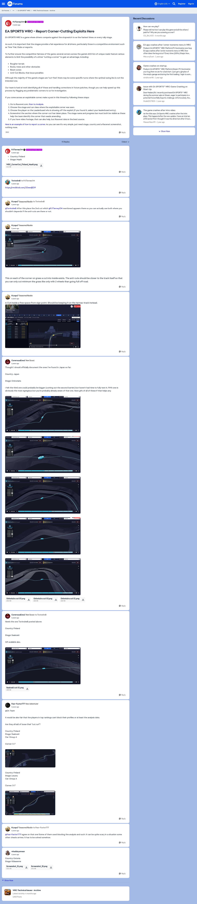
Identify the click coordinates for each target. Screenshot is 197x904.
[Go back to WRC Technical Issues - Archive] (27, 890)
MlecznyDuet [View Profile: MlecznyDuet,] (148, 57)
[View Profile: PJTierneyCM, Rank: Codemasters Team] (8, 23)
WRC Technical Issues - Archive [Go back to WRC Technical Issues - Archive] (44, 11)
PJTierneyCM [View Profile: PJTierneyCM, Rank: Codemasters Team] (18, 22)
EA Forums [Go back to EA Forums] (5, 11)
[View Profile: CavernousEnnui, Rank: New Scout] (7, 361)
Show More (7, 880)
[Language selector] (162, 3)
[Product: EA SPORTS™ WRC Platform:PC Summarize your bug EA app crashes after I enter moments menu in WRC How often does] (167, 51)
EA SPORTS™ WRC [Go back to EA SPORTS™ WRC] (24, 11)
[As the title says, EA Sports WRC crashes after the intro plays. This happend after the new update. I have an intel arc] (167, 116)
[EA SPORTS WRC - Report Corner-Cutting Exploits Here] (26, 153)
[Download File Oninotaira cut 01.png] (83, 599)
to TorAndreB (39, 201)
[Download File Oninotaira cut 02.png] (56, 599)
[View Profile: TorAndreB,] (7, 182)
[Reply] (122, 132)
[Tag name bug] (7, 132)
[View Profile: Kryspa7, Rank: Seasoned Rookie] (7, 203)
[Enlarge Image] (65, 249)
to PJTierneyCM (28, 181)
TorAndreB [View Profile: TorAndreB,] (16, 181)
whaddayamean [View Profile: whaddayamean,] (18, 851)
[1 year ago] (158, 56)
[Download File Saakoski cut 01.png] (27, 688)
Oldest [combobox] (125, 142)
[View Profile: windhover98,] (138, 67)
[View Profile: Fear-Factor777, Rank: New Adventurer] (7, 705)
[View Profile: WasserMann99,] (138, 112)
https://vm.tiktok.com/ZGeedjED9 (20, 187)
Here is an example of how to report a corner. (25, 124)
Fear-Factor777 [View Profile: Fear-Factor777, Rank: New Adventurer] (18, 704)
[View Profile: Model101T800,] (138, 88)
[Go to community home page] (15, 3)
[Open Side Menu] (3, 4)
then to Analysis (36, 104)
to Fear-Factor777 (41, 827)
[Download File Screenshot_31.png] (26, 867)
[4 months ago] (160, 35)
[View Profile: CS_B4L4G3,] (138, 28)
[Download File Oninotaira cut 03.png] (28, 599)
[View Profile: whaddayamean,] (7, 852)
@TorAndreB (10, 208)
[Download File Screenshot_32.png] (51, 867)
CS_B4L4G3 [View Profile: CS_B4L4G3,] (148, 36)
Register (181, 4)
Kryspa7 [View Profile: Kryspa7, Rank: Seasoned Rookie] (14, 201)
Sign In (191, 4)
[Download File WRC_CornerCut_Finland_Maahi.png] (41, 165)
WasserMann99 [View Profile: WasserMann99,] (149, 122)
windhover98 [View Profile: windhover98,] (148, 77)
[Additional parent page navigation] (13, 10)
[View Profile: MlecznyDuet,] (138, 46)
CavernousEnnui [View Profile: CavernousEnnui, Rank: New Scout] (18, 360)
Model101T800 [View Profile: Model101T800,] (149, 101)
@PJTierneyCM (55, 208)
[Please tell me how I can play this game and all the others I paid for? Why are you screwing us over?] (167, 31)
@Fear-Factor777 (13, 834)
